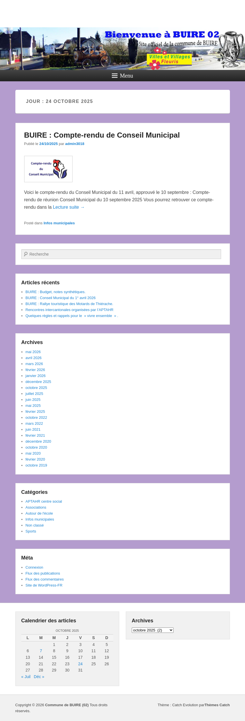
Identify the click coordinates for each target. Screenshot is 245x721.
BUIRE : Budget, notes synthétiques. (56, 292)
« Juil (26, 676)
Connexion (34, 567)
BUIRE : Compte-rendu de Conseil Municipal (102, 135)
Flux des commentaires (45, 579)
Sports (31, 531)
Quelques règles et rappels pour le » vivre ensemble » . (72, 316)
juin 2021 (33, 429)
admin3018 (74, 144)
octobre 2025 (36, 388)
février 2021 (35, 435)
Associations (36, 507)
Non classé (35, 525)
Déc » (39, 676)
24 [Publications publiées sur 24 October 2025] (80, 664)
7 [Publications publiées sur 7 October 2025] (41, 651)
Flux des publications (43, 573)
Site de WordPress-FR (44, 585)
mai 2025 (33, 405)
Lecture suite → (69, 207)
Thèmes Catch (217, 705)
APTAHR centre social (44, 501)
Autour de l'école (39, 513)
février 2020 (35, 459)
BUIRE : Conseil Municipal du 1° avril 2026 (61, 298)
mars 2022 (34, 423)
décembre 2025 (38, 382)
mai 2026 (33, 352)
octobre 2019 (36, 465)
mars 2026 (34, 364)
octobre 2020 (36, 447)
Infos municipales (59, 223)
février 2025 (35, 411)
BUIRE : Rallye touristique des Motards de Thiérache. (69, 304)
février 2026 (35, 370)
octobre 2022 (36, 417)
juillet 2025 (34, 393)
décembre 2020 (38, 441)
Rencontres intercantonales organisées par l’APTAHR (70, 310)
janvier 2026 (36, 376)
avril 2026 (34, 358)
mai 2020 (33, 453)
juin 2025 (33, 399)
